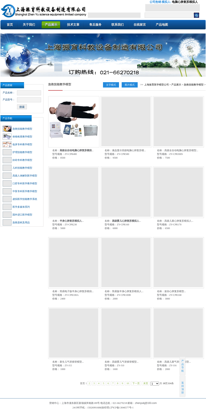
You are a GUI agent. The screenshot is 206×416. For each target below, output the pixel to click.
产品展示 (176, 84)
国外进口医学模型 (17, 215)
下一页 (136, 383)
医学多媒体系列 (16, 207)
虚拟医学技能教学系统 (20, 199)
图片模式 (130, 84)
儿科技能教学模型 (17, 168)
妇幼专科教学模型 (17, 160)
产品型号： (9, 99)
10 (127, 383)
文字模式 (111, 84)
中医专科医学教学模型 (20, 191)
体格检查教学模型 (17, 137)
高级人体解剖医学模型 (20, 176)
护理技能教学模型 (17, 152)
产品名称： (9, 92)
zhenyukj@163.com (146, 403)
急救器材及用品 (16, 222)
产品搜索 (7, 85)
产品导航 (7, 118)
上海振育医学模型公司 (156, 84)
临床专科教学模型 (17, 144)
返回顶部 (182, 386)
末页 (145, 383)
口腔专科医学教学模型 (20, 183)
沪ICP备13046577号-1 (122, 407)
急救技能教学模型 (17, 129)
